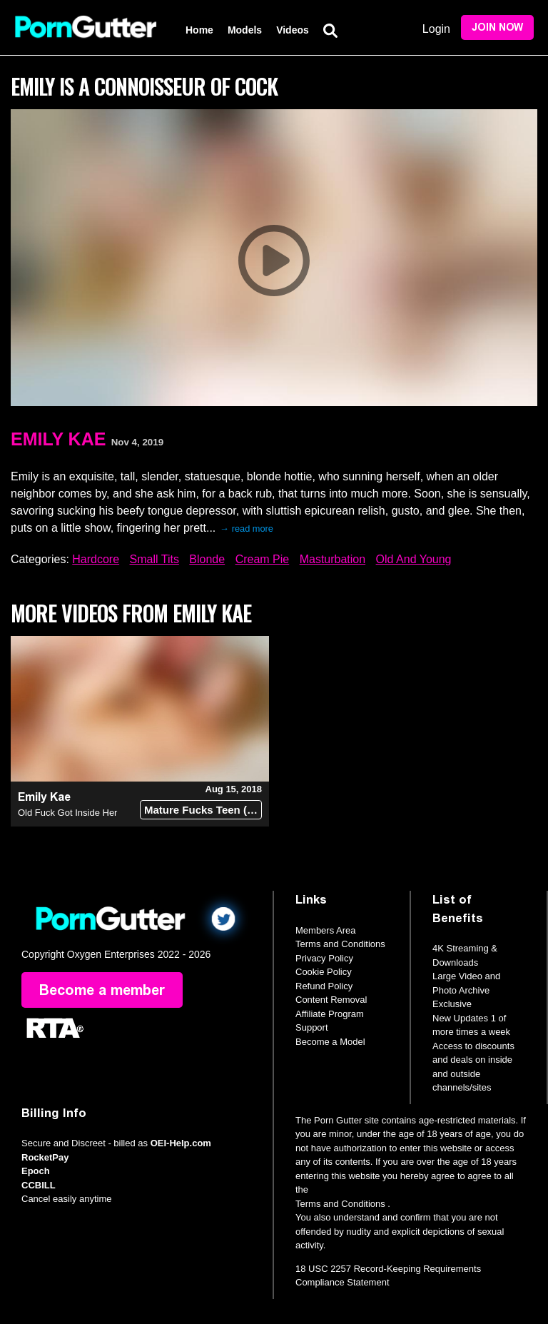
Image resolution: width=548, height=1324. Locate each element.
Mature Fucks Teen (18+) (203, 810)
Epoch (35, 1171)
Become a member (102, 990)
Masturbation (333, 559)
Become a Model (330, 1041)
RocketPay (44, 1157)
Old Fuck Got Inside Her (67, 812)
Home (199, 30)
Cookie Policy (323, 971)
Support (311, 1027)
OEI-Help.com (181, 1143)
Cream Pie (262, 559)
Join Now (497, 27)
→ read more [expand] (246, 528)
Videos (292, 30)
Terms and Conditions (340, 944)
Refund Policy (323, 986)
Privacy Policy (324, 958)
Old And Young (414, 559)
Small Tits (154, 559)
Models (245, 30)
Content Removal (331, 999)
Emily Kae (58, 439)
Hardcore (95, 559)
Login (436, 29)
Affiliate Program (329, 1014)
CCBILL (38, 1185)
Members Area (325, 930)
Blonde (207, 559)
